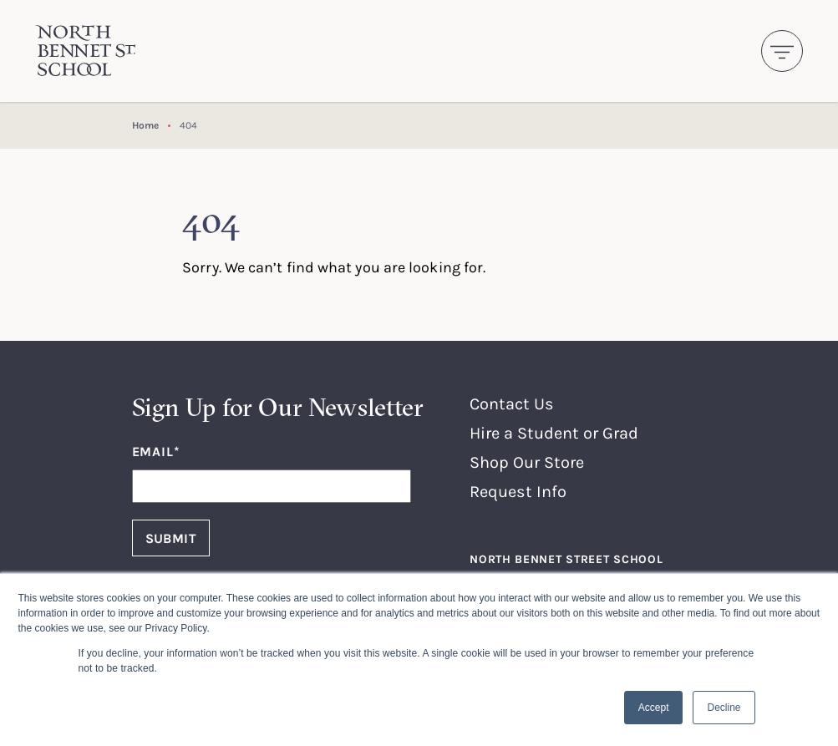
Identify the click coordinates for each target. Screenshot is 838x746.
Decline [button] (723, 707)
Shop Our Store (527, 461)
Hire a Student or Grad (554, 432)
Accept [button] (653, 707)
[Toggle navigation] (782, 51)
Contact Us (512, 403)
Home (145, 125)
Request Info (518, 490)
